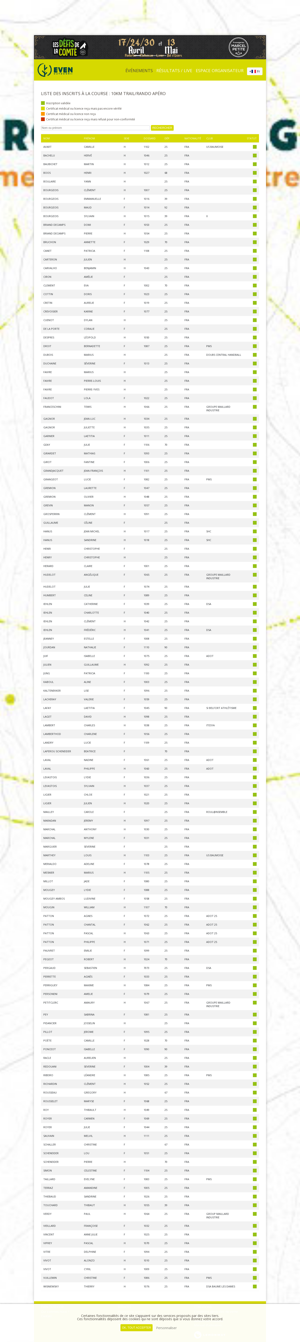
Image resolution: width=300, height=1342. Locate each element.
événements (139, 70)
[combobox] (254, 71)
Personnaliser (166, 1328)
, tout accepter (136, 1327)
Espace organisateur (220, 70)
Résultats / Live (174, 70)
